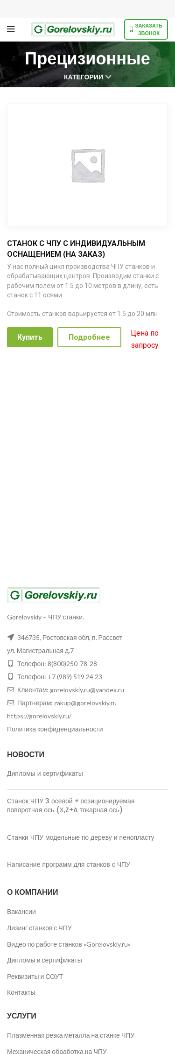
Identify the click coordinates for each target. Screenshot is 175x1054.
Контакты (21, 992)
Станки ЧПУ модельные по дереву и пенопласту (80, 837)
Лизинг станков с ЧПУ (39, 928)
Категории (83, 77)
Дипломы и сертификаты (45, 773)
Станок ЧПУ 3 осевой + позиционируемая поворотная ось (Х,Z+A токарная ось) (70, 805)
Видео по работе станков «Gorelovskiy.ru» (69, 944)
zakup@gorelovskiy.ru (85, 703)
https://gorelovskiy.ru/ (39, 716)
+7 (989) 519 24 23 (75, 677)
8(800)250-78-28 (72, 664)
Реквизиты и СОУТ (35, 976)
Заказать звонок (146, 29)
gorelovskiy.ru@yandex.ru (87, 690)
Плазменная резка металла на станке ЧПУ (70, 1035)
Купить (29, 337)
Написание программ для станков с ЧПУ (68, 864)
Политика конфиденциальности (55, 729)
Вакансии (21, 911)
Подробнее (89, 337)
